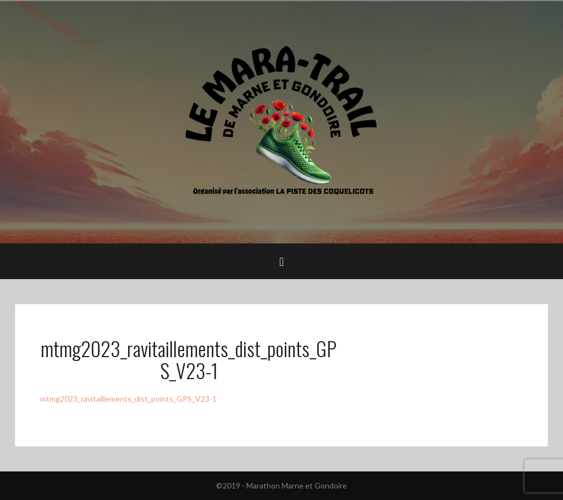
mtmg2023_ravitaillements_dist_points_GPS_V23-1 (128, 398)
